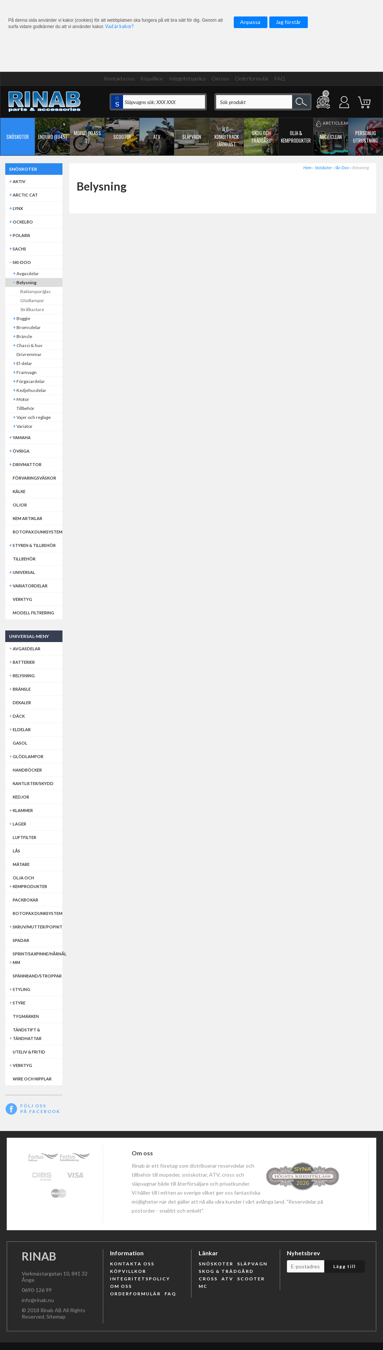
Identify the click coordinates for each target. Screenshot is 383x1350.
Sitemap (55, 1316)
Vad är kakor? (119, 26)
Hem (307, 167)
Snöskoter (323, 167)
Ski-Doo (342, 167)
